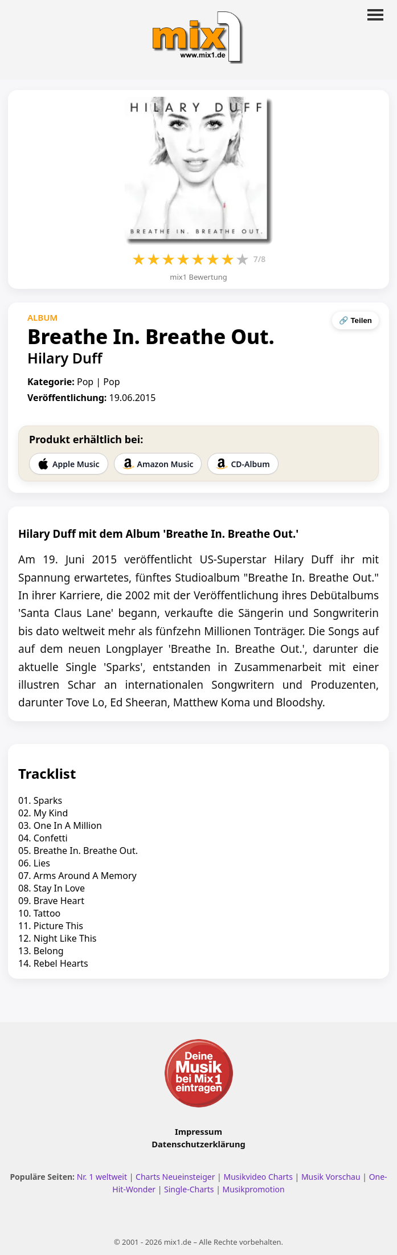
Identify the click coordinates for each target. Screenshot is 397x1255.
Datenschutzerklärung (198, 1144)
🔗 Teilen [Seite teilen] (355, 320)
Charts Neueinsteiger (175, 1176)
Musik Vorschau (331, 1176)
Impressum (198, 1131)
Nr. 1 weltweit (102, 1176)
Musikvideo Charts (257, 1176)
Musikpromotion (254, 1189)
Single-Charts (189, 1189)
